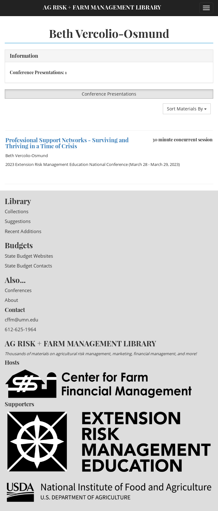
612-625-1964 (20, 329)
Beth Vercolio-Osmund (26, 155)
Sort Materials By (187, 109)
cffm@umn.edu (21, 319)
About (11, 300)
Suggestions (18, 221)
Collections (16, 211)
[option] (109, 130)
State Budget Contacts (28, 265)
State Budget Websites (29, 256)
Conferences (18, 290)
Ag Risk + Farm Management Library (102, 7)
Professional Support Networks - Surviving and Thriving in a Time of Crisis (67, 143)
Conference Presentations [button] (109, 94)
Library (18, 201)
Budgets (19, 245)
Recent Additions (23, 231)
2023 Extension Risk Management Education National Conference (66, 164)
